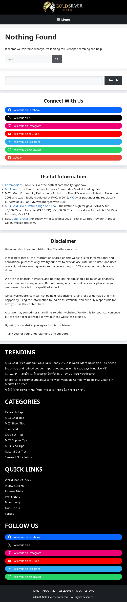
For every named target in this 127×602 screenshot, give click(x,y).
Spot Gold (11, 429)
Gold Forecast (20, 218)
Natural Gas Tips (16, 451)
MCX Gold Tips (14, 418)
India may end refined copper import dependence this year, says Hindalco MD (56, 368)
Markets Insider (15, 485)
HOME (35, 590)
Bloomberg (12, 502)
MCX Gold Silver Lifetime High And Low (30, 206)
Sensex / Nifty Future (18, 457)
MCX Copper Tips (16, 440)
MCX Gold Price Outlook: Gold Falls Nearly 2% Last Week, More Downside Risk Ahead (60, 363)
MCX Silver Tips (15, 423)
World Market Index (18, 480)
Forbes (9, 513)
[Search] (57, 59)
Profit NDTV (12, 497)
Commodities (13, 185)
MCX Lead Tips (14, 446)
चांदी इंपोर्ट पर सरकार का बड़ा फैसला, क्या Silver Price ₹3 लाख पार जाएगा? (45, 389)
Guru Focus (12, 508)
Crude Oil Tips (14, 435)
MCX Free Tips (14, 189)
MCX (73, 197)
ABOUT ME (48, 590)
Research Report (16, 412)
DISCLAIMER (66, 590)
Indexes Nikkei (14, 491)
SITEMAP (90, 590)
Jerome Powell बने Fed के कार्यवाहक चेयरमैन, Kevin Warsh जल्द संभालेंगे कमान (50, 374)
